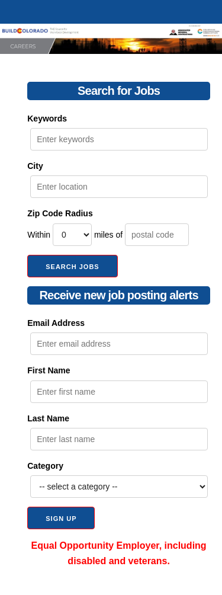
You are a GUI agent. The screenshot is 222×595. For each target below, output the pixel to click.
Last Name (48, 418)
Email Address (56, 323)
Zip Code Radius (59, 213)
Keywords (47, 118)
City (35, 166)
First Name (48, 370)
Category (45, 466)
